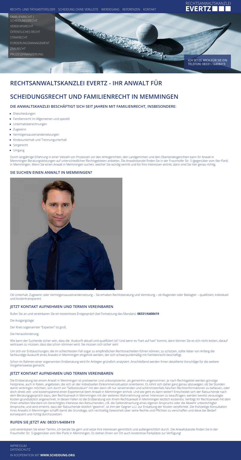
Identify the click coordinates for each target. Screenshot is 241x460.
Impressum (18, 446)
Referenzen (131, 9)
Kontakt (149, 9)
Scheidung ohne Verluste (78, 9)
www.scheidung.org (57, 455)
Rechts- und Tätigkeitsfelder (32, 9)
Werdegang (110, 9)
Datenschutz (20, 449)
